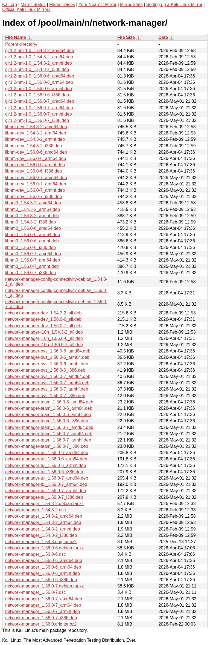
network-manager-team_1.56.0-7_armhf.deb (48, 440)
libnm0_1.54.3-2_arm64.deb (32, 209)
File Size (126, 37)
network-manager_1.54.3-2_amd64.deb (43, 516)
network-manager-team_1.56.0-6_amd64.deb (49, 402)
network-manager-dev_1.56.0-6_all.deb (43, 319)
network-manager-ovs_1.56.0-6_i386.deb (45, 370)
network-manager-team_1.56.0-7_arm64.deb (48, 433)
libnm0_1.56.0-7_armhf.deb (32, 266)
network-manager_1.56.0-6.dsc (35, 554)
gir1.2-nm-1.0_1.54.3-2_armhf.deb (38, 63)
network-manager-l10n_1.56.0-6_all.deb (44, 338)
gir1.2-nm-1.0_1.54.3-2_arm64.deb (39, 57)
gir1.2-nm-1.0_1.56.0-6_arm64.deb (39, 82)
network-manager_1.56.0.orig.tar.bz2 (41, 624)
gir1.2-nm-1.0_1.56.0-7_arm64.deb (39, 107)
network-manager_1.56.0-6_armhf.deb (42, 573)
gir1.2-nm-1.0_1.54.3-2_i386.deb (37, 69)
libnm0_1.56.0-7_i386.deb (30, 272)
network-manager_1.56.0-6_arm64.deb (43, 567)
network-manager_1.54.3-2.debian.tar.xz (44, 503)
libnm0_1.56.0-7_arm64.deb (32, 260)
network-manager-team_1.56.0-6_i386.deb (46, 420)
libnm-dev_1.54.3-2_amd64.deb (36, 126)
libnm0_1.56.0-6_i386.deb (30, 247)
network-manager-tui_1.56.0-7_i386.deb (44, 497)
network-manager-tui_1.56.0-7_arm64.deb (46, 484)
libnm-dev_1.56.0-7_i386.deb (33, 196)
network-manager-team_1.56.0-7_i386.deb (46, 446)
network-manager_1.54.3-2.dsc (35, 510)
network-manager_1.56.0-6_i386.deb (41, 579)
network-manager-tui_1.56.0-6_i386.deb (44, 471)
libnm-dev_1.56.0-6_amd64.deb (36, 152)
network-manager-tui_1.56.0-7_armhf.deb (45, 490)
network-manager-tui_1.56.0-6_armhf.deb (45, 465)
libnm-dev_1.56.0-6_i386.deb (33, 171)
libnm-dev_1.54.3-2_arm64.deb (35, 133)
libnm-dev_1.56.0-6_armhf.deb (35, 164)
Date (163, 37)
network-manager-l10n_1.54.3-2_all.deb (44, 332)
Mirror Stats (131, 4)
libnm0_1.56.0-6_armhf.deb (32, 241)
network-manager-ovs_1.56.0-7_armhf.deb (46, 389)
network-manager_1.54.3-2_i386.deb (41, 535)
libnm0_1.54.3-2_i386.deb (30, 222)
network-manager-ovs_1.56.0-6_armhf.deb (46, 364)
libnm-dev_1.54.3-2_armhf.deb (35, 139)
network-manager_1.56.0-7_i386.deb (41, 617)
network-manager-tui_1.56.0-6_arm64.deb (46, 459)
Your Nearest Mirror (97, 4)
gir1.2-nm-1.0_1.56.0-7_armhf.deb (38, 114)
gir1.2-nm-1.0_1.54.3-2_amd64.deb (39, 50)
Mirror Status (33, 4)
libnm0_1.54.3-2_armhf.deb (32, 215)
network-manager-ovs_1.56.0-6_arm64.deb (47, 357)
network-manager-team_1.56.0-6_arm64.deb (48, 408)
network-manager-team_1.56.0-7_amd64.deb (49, 427)
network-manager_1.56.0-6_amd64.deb (43, 560)
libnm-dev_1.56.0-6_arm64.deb (35, 158)
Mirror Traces (62, 4)
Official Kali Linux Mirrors (26, 9)
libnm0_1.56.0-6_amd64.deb (33, 228)
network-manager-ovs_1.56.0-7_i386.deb (45, 395)
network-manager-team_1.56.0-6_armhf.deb (48, 414)
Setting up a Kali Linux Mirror (174, 4)
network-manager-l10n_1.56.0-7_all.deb (44, 344)
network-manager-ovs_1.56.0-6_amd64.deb (47, 351)
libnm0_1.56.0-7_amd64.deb (33, 253)
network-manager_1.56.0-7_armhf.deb (42, 611)
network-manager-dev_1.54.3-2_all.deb (43, 313)
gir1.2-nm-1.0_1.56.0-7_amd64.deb (39, 101)
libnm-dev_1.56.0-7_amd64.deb (36, 177)
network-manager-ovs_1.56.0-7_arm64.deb (47, 382)
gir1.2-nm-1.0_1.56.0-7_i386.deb (37, 120)
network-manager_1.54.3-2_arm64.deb (43, 522)
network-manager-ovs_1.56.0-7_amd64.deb (47, 376)
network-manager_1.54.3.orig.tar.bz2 (41, 541)
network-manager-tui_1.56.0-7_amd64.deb (46, 478)
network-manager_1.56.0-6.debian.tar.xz (44, 548)
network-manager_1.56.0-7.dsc (35, 592)
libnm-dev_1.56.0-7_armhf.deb (35, 190)
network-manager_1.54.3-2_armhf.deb (42, 529)
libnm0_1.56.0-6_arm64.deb (32, 234)
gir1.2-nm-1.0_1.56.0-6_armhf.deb (38, 88)
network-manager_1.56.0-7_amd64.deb (43, 599)
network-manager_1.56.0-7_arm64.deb (43, 605)
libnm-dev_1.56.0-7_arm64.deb (35, 184)
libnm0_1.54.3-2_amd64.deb (33, 202)
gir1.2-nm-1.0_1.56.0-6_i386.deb (37, 95)
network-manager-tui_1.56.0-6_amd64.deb (46, 452)
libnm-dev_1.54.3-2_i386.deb (33, 146)
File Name (15, 37)
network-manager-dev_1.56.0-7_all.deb (43, 325)
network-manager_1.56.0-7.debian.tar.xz (44, 586)
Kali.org (9, 4)
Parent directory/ (21, 44)
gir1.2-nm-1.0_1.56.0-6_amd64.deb (39, 76)
